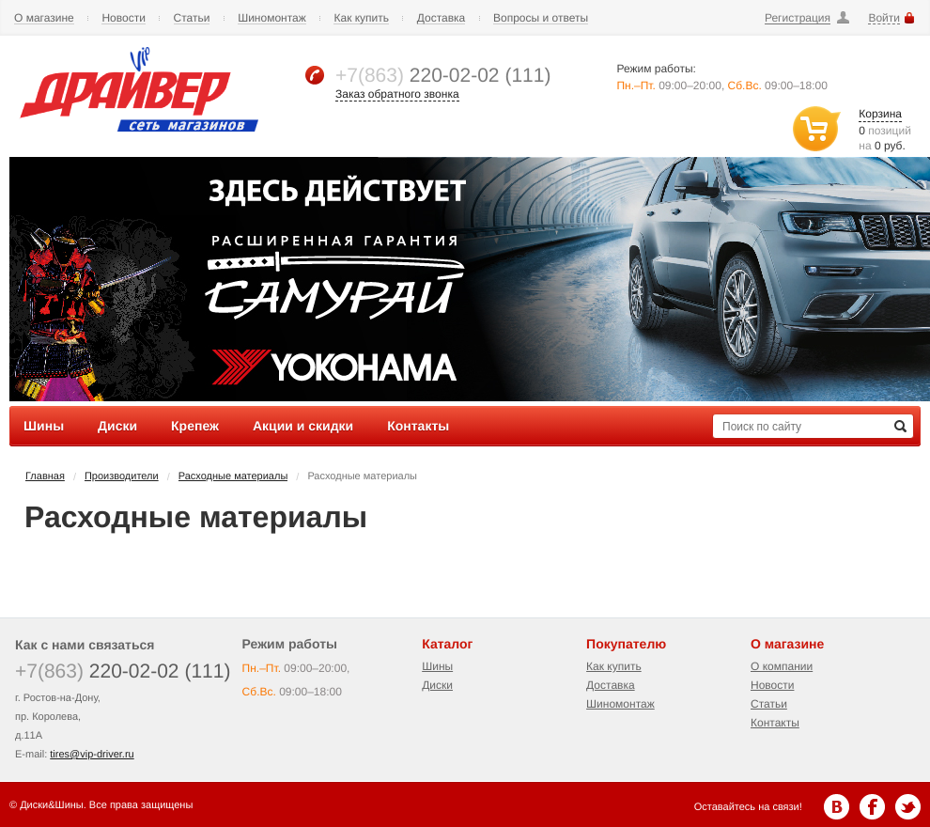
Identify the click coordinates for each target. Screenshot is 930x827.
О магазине (44, 18)
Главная (45, 476)
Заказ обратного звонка (397, 94)
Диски (437, 685)
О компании (782, 666)
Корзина (880, 113)
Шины (437, 666)
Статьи (192, 18)
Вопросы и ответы (540, 18)
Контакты (775, 722)
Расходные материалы (233, 476)
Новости (123, 18)
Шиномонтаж (272, 18)
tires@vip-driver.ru (91, 754)
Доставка (441, 18)
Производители (122, 476)
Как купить (361, 18)
